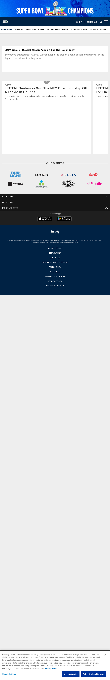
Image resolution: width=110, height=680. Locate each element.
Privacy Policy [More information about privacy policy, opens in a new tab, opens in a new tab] (51, 668)
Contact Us (55, 258)
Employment (55, 253)
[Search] (101, 22)
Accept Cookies (70, 674)
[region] (55, 665)
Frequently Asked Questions (55, 262)
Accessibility (55, 267)
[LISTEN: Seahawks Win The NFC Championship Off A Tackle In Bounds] (46, 92)
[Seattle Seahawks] (55, 232)
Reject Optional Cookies (93, 674)
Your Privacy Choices (55, 276)
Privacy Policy (55, 248)
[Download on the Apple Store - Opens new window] (44, 219)
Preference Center (55, 286)
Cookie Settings (55, 281)
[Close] (105, 655)
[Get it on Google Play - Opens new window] (64, 220)
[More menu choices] (106, 21)
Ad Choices (55, 272)
